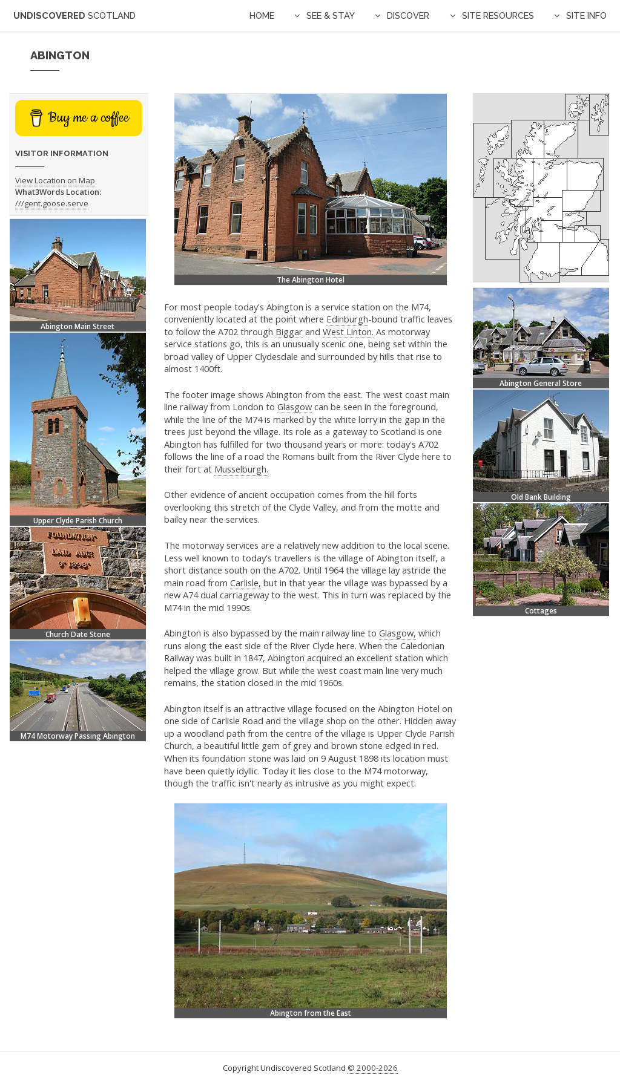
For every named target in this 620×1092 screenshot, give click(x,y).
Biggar (289, 331)
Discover (408, 15)
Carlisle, (245, 583)
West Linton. (348, 331)
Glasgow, (397, 633)
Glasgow (294, 407)
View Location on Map (55, 180)
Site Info (586, 15)
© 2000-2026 (373, 1067)
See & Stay (330, 15)
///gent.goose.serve (51, 203)
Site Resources (498, 15)
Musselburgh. (241, 469)
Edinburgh (347, 319)
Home (261, 15)
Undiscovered (74, 15)
